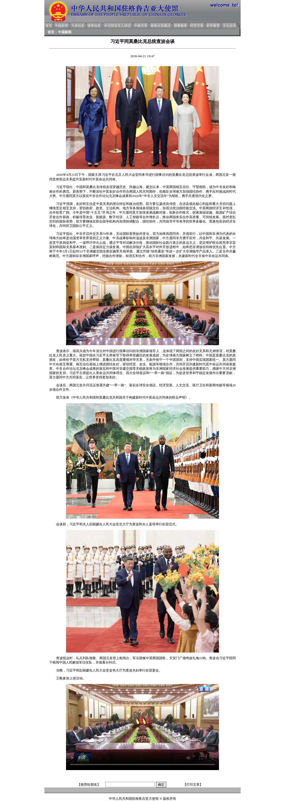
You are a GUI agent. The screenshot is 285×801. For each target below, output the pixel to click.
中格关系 (140, 26)
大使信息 (77, 26)
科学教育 (213, 26)
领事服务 (180, 26)
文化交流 (229, 26)
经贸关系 (196, 26)
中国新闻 (61, 26)
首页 (48, 26)
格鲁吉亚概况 (161, 26)
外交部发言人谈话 (117, 26)
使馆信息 (94, 26)
